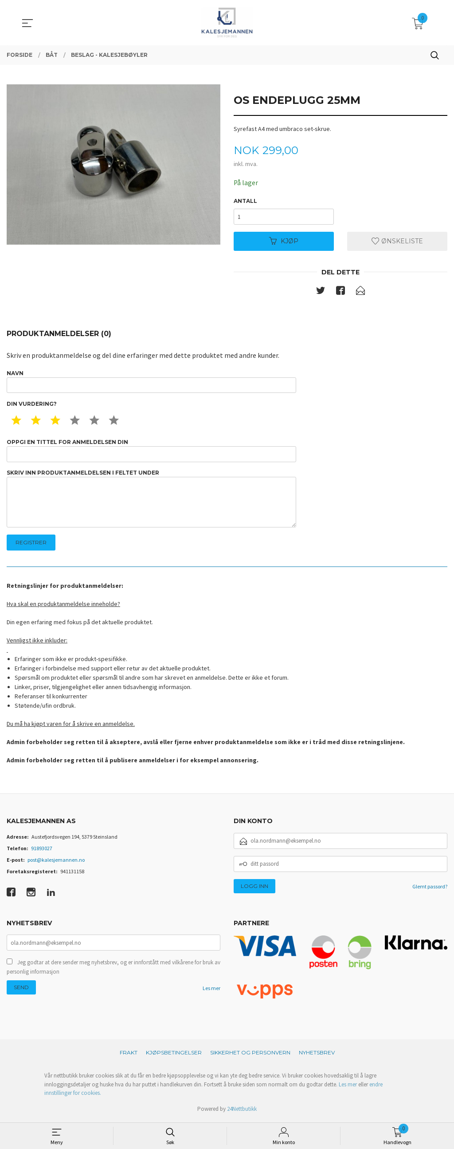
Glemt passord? (429, 888)
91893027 (41, 850)
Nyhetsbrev (317, 1054)
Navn (151, 382)
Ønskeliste (397, 242)
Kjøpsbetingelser (174, 1054)
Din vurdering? (32, 404)
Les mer (211, 991)
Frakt (128, 1054)
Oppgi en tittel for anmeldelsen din (151, 451)
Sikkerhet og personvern (250, 1054)
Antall (245, 201)
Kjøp (283, 242)
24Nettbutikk (242, 1111)
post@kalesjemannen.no (56, 861)
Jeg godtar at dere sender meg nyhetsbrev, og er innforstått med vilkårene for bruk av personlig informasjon (113, 970)
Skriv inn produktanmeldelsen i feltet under (151, 500)
